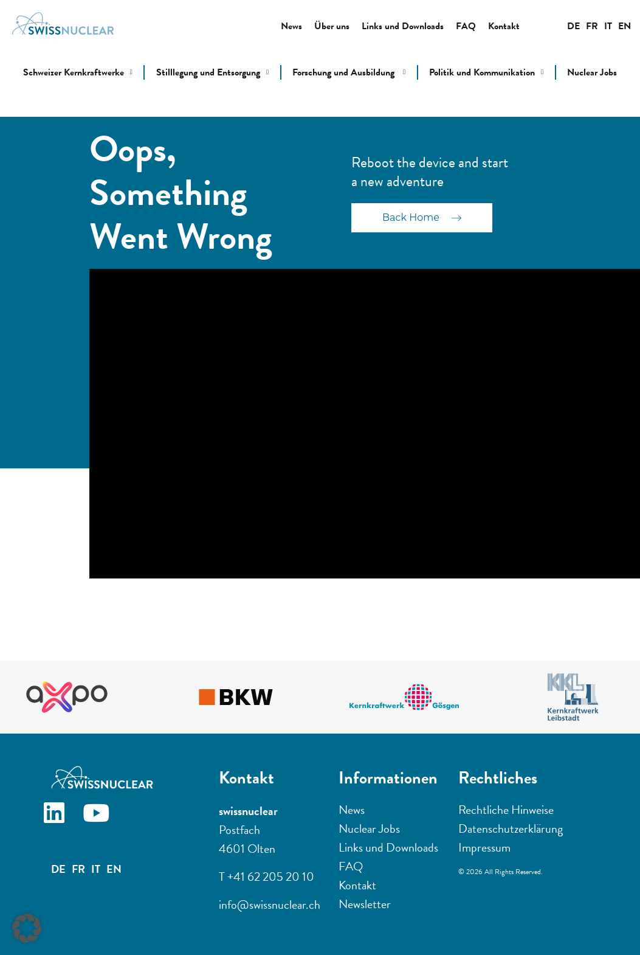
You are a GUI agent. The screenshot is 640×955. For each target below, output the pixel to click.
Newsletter (365, 904)
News (291, 26)
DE (573, 26)
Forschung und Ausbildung (348, 72)
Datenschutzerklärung (510, 828)
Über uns (331, 26)
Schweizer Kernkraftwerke (77, 72)
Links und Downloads (403, 26)
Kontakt (504, 26)
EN (624, 26)
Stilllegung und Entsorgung (212, 72)
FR (592, 26)
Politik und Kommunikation (486, 72)
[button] (26, 928)
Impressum (484, 847)
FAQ (466, 26)
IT (608, 26)
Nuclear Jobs (592, 72)
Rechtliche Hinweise (506, 810)
